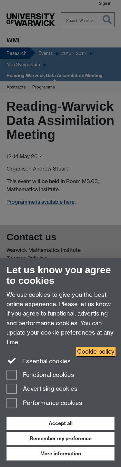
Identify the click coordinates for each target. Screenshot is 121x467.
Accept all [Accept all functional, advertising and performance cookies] (61, 423)
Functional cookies (40, 375)
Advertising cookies (41, 389)
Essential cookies (38, 361)
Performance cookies (44, 404)
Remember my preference (61, 438)
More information (60, 454)
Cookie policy (96, 351)
